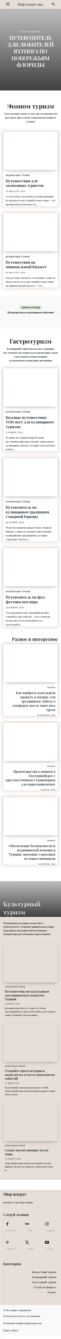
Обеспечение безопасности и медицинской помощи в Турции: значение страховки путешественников (32, 852)
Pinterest (11, 1249)
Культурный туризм (15, 987)
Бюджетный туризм (18, 175)
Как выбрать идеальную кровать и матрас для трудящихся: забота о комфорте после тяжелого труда (34, 701)
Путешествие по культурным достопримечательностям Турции (27, 995)
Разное (51, 687)
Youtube (50, 1249)
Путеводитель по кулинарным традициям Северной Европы (27, 512)
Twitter (30, 1249)
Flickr (30, 1230)
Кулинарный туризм (18, 412)
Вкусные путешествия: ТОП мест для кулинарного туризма (30, 422)
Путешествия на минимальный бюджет (26, 264)
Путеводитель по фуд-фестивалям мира (26, 599)
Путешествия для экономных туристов (25, 183)
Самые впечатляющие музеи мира (26, 1152)
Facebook (10, 1230)
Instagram (50, 1230)
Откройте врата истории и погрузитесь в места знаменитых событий (30, 1074)
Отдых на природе (30, 31)
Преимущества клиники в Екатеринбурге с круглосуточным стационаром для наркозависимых (30, 777)
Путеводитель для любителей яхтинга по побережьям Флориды (30, 51)
